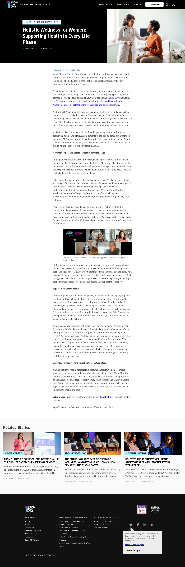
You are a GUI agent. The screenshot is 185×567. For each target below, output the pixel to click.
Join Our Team (31, 534)
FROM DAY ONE (38, 555)
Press (27, 524)
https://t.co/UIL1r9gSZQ (134, 545)
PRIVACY (50, 555)
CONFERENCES (154, 4)
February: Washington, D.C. (105, 521)
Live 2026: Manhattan (68, 528)
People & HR (59, 70)
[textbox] (92, 240)
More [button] (136, 4)
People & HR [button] (104, 4)
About (27, 521)
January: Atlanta (101, 528)
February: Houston (102, 524)
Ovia (70, 132)
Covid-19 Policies (32, 540)
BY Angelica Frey (30, 48)
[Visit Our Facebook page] (138, 525)
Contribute (29, 528)
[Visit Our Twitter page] (130, 525)
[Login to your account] (173, 4)
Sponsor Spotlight (73, 70)
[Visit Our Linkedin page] (145, 525)
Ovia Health (124, 74)
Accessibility (30, 537)
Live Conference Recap (75, 453)
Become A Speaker (33, 531)
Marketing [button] (122, 4)
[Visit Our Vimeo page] (152, 525)
